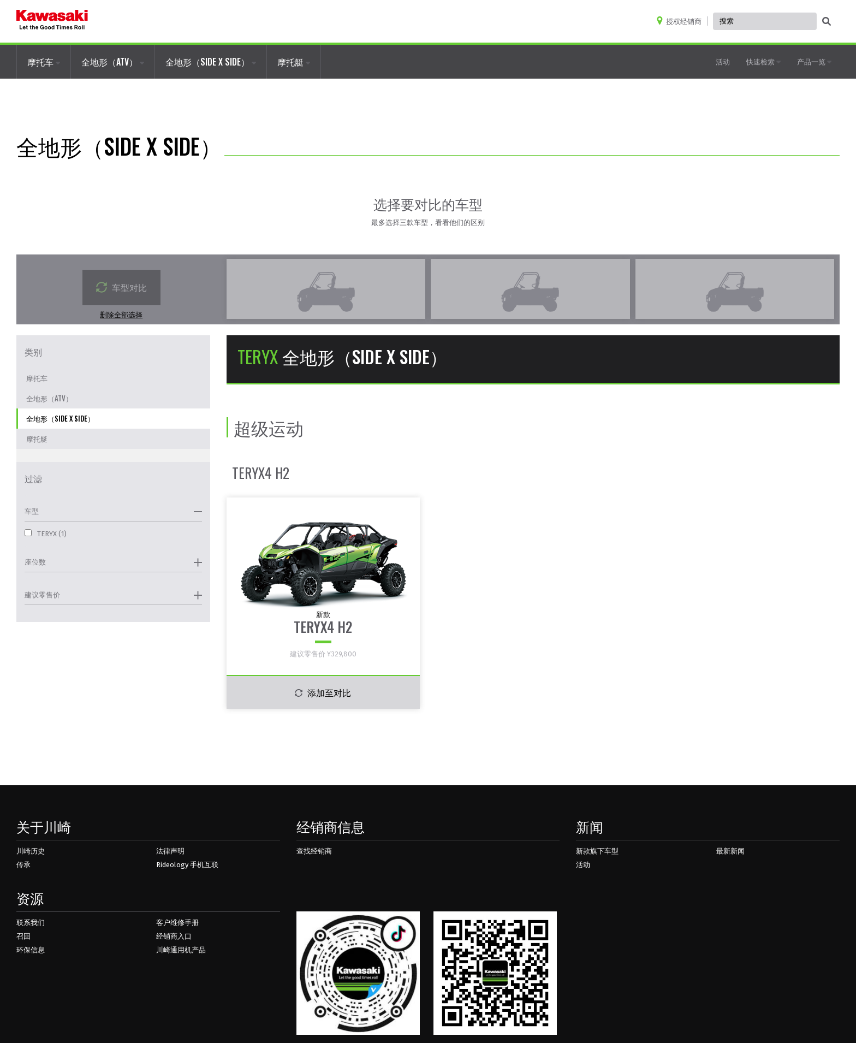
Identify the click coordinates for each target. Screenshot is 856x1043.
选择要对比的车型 (428, 203)
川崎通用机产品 (181, 950)
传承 (23, 865)
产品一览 (814, 61)
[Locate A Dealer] (682, 21)
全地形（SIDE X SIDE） (210, 62)
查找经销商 (314, 851)
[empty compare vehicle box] (326, 289)
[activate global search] (826, 22)
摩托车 (43, 62)
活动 (723, 61)
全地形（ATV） (112, 62)
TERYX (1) (46, 533)
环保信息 (30, 950)
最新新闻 (730, 851)
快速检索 (763, 61)
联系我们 (30, 922)
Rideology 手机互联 (187, 865)
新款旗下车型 (597, 851)
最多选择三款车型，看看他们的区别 (428, 222)
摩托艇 (293, 62)
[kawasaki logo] (52, 21)
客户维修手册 (177, 922)
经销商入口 (174, 936)
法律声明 (170, 851)
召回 (23, 936)
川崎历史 (30, 851)
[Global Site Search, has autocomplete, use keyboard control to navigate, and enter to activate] (765, 21)
